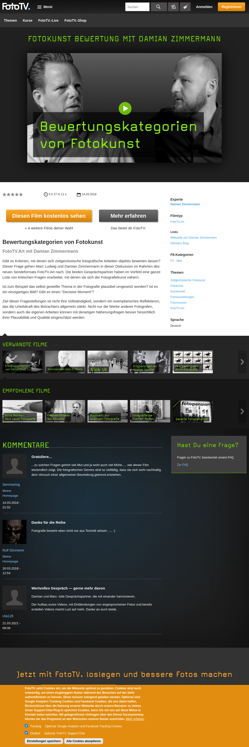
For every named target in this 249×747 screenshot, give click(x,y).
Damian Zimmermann (185, 204)
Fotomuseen (178, 302)
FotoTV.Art (177, 222)
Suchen (159, 6)
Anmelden (204, 7)
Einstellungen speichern (44, 741)
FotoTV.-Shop (75, 20)
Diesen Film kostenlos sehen (49, 216)
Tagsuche (185, 6)
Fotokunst (176, 286)
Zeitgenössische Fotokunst (187, 280)
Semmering (11, 484)
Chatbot (35, 733)
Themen (10, 20)
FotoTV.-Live (48, 20)
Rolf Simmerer (13, 550)
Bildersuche (173, 6)
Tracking (35, 726)
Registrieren (231, 7)
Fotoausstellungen (182, 297)
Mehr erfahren (128, 216)
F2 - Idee (176, 260)
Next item (242, 362)
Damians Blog (179, 243)
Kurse (28, 20)
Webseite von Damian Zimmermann (193, 237)
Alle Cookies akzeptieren (83, 741)
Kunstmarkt (177, 291)
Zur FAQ (182, 465)
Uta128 (7, 616)
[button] (125, 109)
